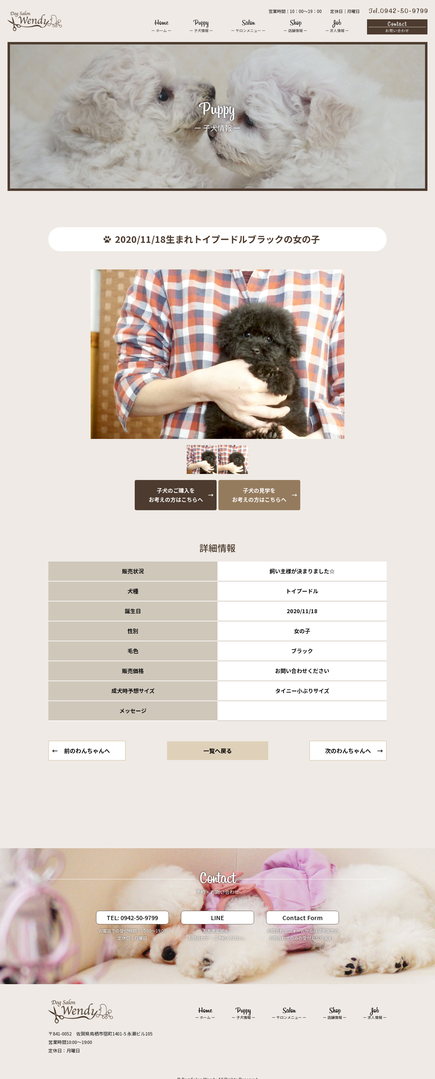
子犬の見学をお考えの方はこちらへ (259, 494)
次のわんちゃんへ (348, 750)
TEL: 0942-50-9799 (132, 917)
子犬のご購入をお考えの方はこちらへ (176, 494)
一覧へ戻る (217, 750)
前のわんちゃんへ (87, 750)
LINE (217, 917)
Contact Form (302, 917)
